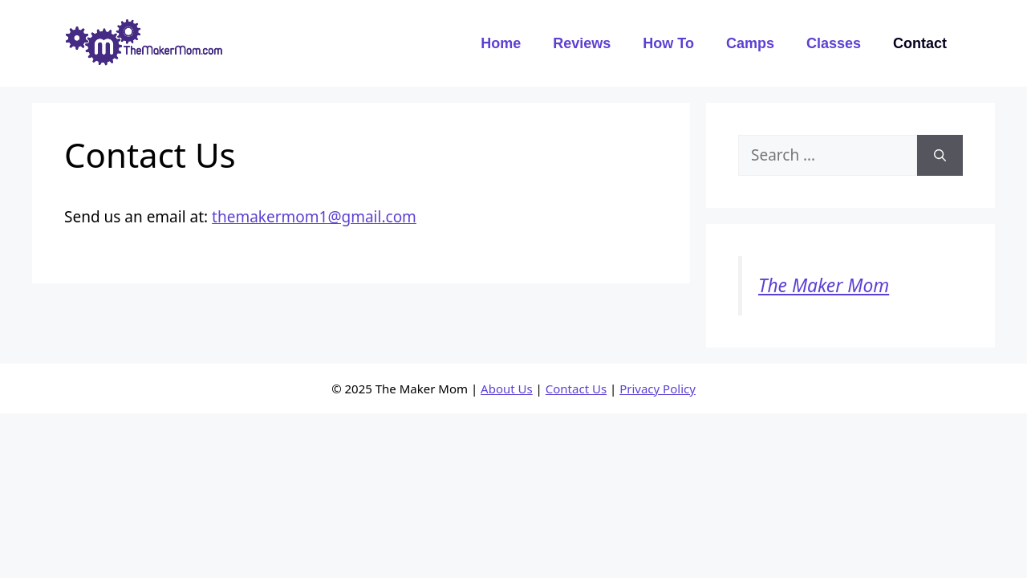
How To (668, 43)
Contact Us (576, 389)
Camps (750, 43)
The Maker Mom (823, 285)
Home (501, 43)
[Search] (940, 155)
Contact (920, 43)
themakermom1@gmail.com (314, 216)
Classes (833, 43)
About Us (507, 389)
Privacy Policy (657, 389)
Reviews (582, 43)
